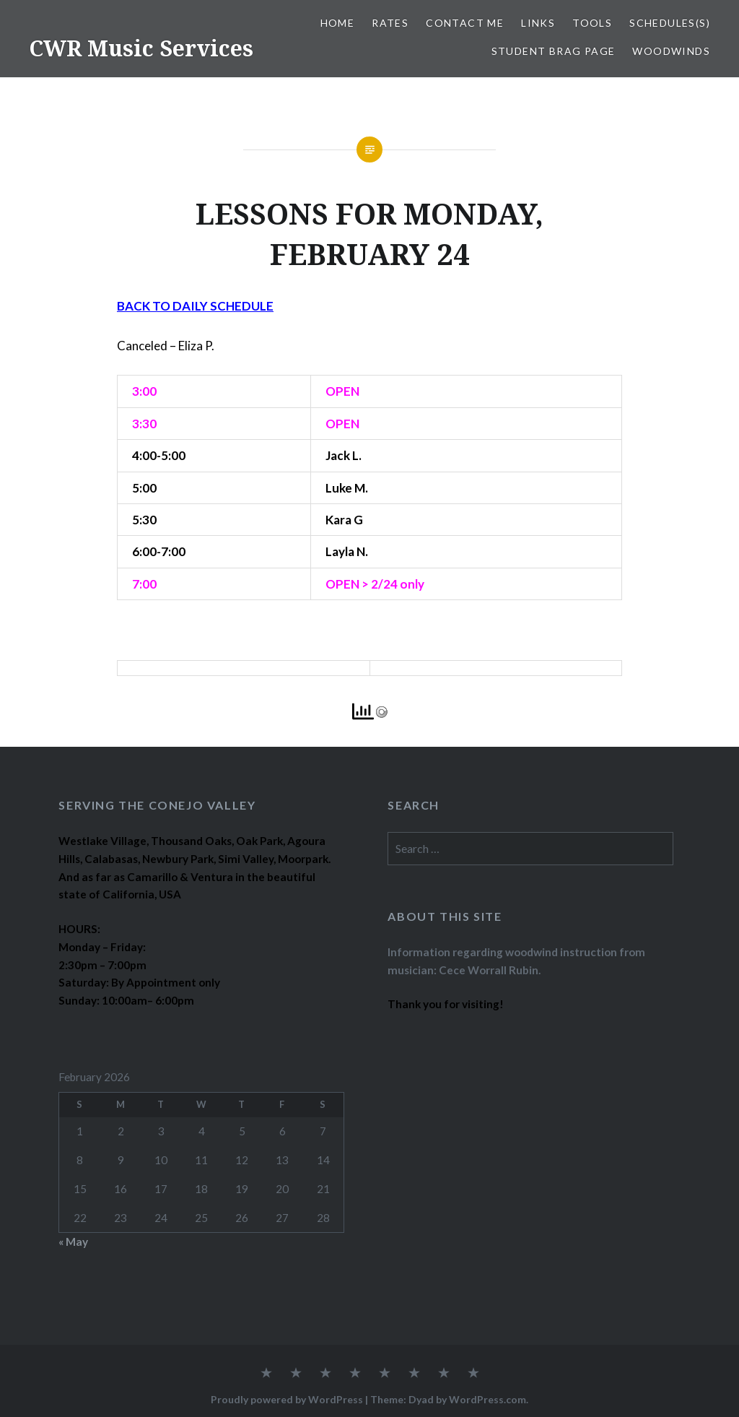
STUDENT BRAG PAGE (553, 51)
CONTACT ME (465, 23)
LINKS (538, 23)
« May (73, 1241)
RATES (390, 23)
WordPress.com (487, 1399)
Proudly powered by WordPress (287, 1399)
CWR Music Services (141, 48)
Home (337, 23)
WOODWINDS (671, 51)
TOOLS (592, 23)
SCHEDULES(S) (669, 23)
